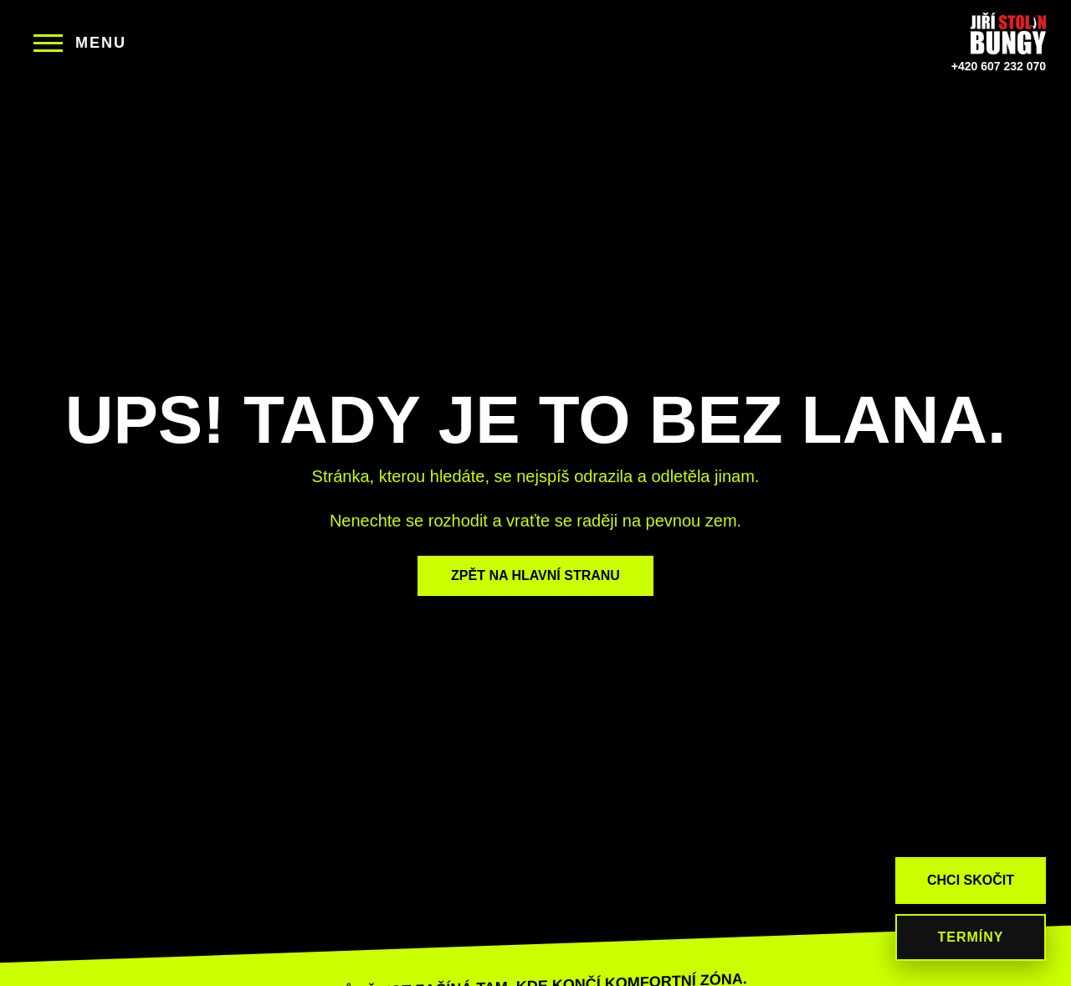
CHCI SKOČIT (970, 880)
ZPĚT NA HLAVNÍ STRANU (535, 575)
